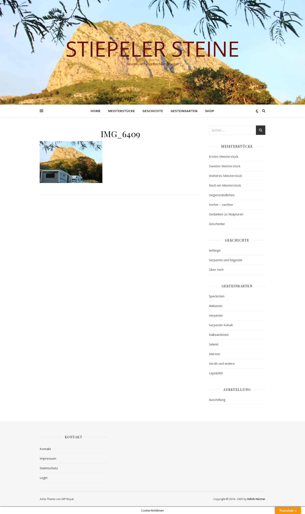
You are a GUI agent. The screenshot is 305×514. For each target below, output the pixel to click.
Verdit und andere (222, 363)
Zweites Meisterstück (224, 166)
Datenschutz (49, 468)
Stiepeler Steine (152, 48)
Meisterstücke (121, 111)
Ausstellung (217, 400)
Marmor (214, 354)
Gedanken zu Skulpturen (226, 214)
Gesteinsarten (184, 111)
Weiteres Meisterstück (225, 176)
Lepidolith (216, 373)
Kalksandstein (219, 334)
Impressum (48, 458)
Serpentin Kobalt (221, 325)
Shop (209, 111)
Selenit (214, 344)
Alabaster (216, 306)
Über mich (216, 269)
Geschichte (152, 111)
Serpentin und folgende (225, 260)
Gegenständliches (222, 195)
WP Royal (68, 499)
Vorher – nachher (221, 204)
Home (96, 111)
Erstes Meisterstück (223, 156)
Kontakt (45, 449)
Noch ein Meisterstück (225, 185)
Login (43, 478)
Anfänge (215, 250)
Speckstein (216, 296)
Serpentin (216, 315)
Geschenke (217, 224)
